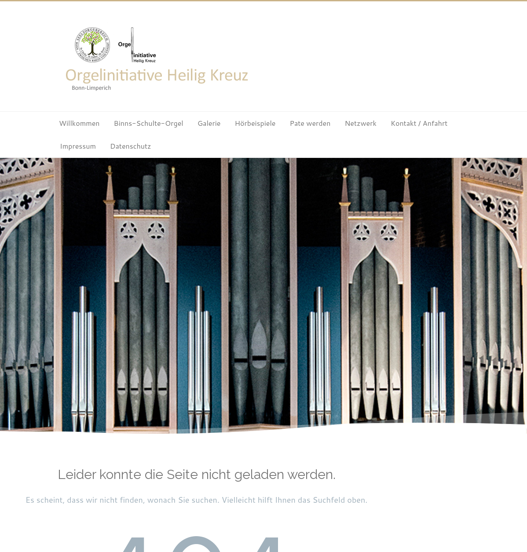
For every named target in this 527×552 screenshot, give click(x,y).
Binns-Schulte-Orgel (148, 123)
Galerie (209, 123)
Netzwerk (360, 123)
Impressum (78, 146)
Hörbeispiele (254, 123)
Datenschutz (130, 146)
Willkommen (79, 123)
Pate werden (309, 123)
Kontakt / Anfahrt (419, 123)
